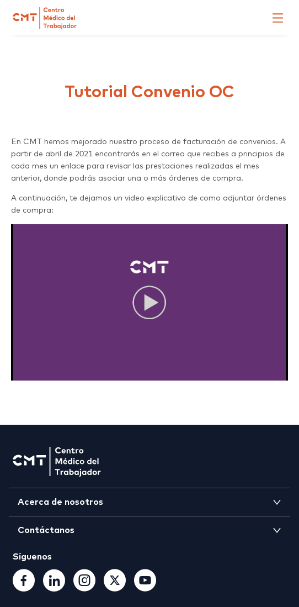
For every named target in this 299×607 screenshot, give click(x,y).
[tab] (149, 502)
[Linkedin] (54, 588)
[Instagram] (84, 588)
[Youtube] (145, 588)
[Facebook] (24, 588)
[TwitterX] (115, 588)
